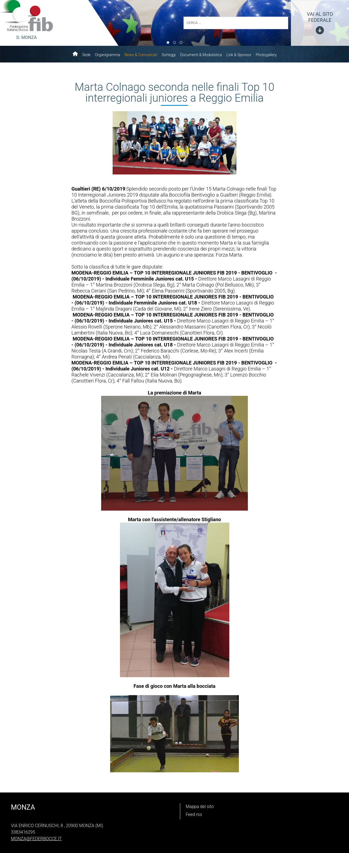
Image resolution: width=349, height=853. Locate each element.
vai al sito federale (320, 17)
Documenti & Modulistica (201, 55)
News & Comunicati (140, 55)
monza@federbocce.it (36, 838)
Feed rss (194, 814)
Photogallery (266, 55)
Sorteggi (169, 55)
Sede (86, 55)
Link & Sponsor (238, 55)
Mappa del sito (200, 806)
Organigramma (107, 55)
